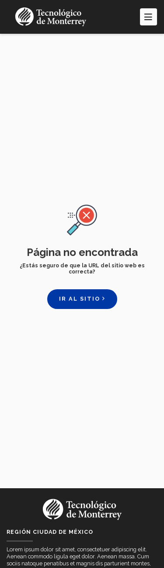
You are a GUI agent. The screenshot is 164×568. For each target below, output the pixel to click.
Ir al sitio (82, 298)
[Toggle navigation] (148, 16)
